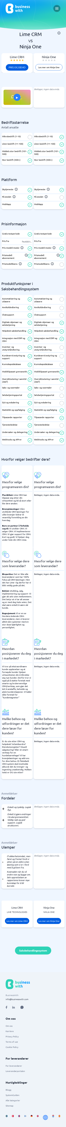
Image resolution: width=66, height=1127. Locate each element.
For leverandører (14, 1065)
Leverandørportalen (15, 1071)
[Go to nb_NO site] (19, 1117)
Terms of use (12, 1041)
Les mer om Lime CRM (17, 921)
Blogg (8, 1089)
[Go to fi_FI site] (25, 1117)
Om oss (9, 1025)
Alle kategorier (13, 1100)
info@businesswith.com (17, 999)
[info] (59, 33)
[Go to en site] (45, 1117)
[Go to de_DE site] (32, 1117)
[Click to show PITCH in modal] (17, 97)
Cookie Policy (12, 1047)
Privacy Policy (12, 1036)
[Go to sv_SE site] (7, 1117)
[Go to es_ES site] (59, 1117)
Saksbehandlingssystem (33, 950)
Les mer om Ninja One (48, 67)
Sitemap (9, 1105)
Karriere (10, 1031)
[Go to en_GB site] (38, 1117)
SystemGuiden (12, 1095)
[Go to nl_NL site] (53, 1117)
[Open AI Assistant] (22, 1007)
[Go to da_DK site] (13, 1117)
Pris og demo (17, 67)
